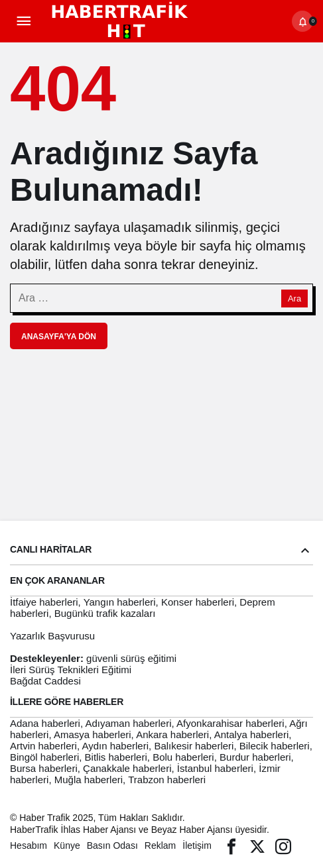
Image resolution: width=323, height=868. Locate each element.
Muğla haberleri (88, 779)
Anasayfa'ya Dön (58, 336)
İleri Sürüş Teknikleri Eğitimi (70, 669)
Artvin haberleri (43, 745)
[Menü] (23, 21)
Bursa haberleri (44, 768)
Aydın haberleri (115, 745)
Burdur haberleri (255, 757)
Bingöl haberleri (44, 757)
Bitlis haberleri (116, 757)
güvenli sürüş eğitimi (131, 658)
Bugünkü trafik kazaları (105, 613)
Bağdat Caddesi (45, 680)
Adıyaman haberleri (128, 723)
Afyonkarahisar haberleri (230, 723)
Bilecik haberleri (274, 745)
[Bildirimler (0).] (302, 21)
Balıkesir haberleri (193, 745)
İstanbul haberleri (215, 768)
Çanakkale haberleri (127, 768)
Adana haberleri (45, 723)
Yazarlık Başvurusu (52, 635)
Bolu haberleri (183, 757)
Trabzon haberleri (167, 779)
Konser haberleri (197, 602)
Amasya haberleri (92, 734)
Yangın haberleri (120, 602)
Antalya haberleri (251, 734)
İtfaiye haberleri (44, 602)
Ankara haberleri (172, 734)
